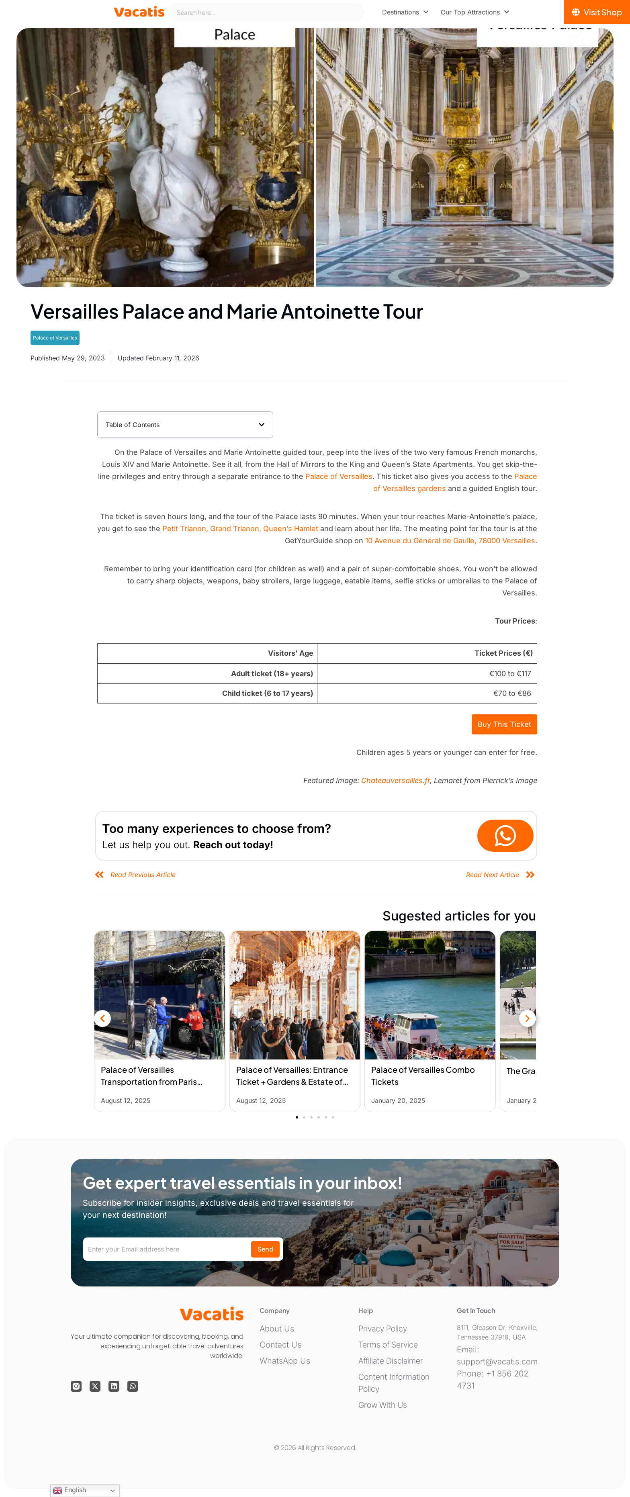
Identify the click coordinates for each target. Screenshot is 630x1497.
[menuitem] (405, 12)
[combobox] (266, 12)
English (69, 1490)
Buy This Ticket (504, 724)
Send (265, 1249)
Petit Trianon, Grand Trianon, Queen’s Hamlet (240, 528)
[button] (261, 424)
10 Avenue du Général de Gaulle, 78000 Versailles (450, 540)
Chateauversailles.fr (395, 780)
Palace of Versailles (55, 338)
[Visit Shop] (597, 12)
